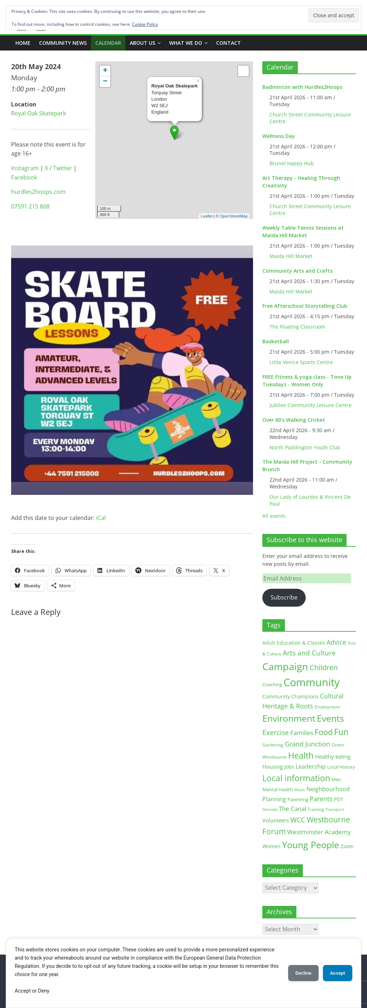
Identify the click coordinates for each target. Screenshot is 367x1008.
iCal (101, 518)
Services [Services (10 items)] (269, 809)
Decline (298, 973)
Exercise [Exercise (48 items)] (275, 732)
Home (22, 42)
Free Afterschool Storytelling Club (304, 305)
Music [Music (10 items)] (299, 789)
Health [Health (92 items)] (301, 755)
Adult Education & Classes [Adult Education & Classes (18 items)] (293, 642)
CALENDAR (108, 42)
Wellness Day (278, 136)
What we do (185, 42)
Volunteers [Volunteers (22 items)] (275, 820)
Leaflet (207, 216)
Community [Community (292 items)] (311, 682)
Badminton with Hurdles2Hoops (302, 86)
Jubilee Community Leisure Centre (311, 405)
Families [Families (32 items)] (301, 732)
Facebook (24, 177)
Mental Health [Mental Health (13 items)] (277, 790)
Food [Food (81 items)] (324, 731)
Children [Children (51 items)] (324, 667)
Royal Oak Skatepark (38, 113)
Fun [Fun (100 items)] (341, 731)
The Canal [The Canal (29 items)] (292, 808)
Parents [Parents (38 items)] (321, 798)
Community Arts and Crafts (297, 270)
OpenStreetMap (234, 216)
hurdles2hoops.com (38, 192)
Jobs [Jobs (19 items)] (289, 766)
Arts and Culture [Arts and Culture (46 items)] (309, 653)
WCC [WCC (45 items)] (297, 820)
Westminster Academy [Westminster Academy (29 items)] (319, 832)
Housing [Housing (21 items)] (272, 766)
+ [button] (105, 71)
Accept (336, 973)
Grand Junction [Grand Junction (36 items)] (307, 744)
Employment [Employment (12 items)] (327, 707)
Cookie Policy (145, 24)
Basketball (275, 341)
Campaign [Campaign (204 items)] (285, 666)
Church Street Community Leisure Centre (310, 118)
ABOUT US (142, 42)
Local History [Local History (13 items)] (341, 767)
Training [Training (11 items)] (316, 809)
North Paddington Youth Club (305, 447)
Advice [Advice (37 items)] (336, 642)
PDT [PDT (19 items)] (338, 799)
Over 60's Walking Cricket (293, 419)
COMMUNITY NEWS (63, 42)
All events (274, 515)
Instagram (25, 168)
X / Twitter (58, 168)
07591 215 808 (30, 206)
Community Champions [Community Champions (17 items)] (290, 696)
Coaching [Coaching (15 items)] (272, 684)
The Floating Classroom (297, 326)
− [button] (105, 81)
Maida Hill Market (291, 256)
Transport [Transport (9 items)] (334, 809)
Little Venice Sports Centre (301, 362)
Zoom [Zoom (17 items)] (347, 846)
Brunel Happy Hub (292, 163)
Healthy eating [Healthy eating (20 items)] (333, 756)
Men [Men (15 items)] (336, 779)
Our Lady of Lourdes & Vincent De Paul (310, 500)
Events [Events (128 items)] (330, 718)
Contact (228, 42)
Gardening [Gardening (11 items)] (272, 744)
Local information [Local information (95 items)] (296, 778)
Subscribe (284, 597)
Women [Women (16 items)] (271, 846)
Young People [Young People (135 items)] (310, 845)
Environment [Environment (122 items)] (288, 718)
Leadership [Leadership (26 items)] (311, 766)
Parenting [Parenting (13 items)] (297, 800)
